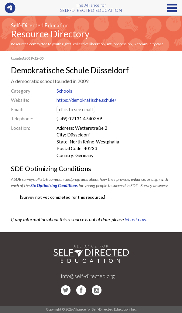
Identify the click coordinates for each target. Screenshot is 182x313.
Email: (17, 109)
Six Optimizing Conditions (54, 185)
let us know (135, 219)
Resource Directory (50, 33)
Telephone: (22, 118)
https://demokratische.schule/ (86, 100)
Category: (21, 91)
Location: (20, 128)
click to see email (76, 109)
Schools (64, 91)
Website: (20, 100)
